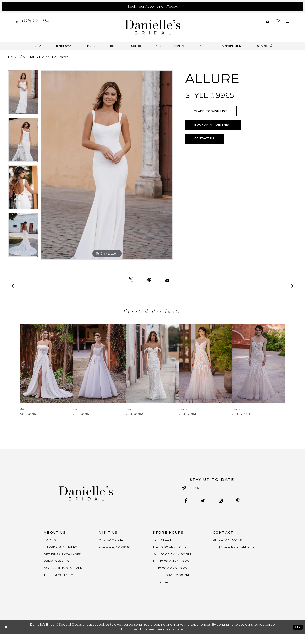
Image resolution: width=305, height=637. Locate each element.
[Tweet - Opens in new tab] (130, 280)
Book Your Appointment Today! (152, 6)
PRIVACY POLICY (53, 563)
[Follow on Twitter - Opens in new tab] (202, 501)
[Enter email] (212, 489)
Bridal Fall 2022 (53, 57)
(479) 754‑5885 (237, 541)
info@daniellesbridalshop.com (238, 548)
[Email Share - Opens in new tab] (167, 279)
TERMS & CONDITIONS (58, 578)
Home (13, 57)
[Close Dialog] (6, 630)
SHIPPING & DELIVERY (57, 548)
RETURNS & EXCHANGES (59, 556)
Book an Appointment (213, 124)
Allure (29, 57)
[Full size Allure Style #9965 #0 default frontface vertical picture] (106, 165)
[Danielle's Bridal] (152, 27)
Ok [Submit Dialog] (297, 630)
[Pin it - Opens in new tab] (149, 279)
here (179, 632)
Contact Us (204, 138)
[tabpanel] (23, 94)
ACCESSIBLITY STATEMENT (61, 570)
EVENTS (46, 541)
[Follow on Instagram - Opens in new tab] (221, 501)
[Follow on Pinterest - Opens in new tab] (239, 501)
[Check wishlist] (277, 20)
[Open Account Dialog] (267, 20)
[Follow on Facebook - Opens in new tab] (184, 501)
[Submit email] (185, 487)
